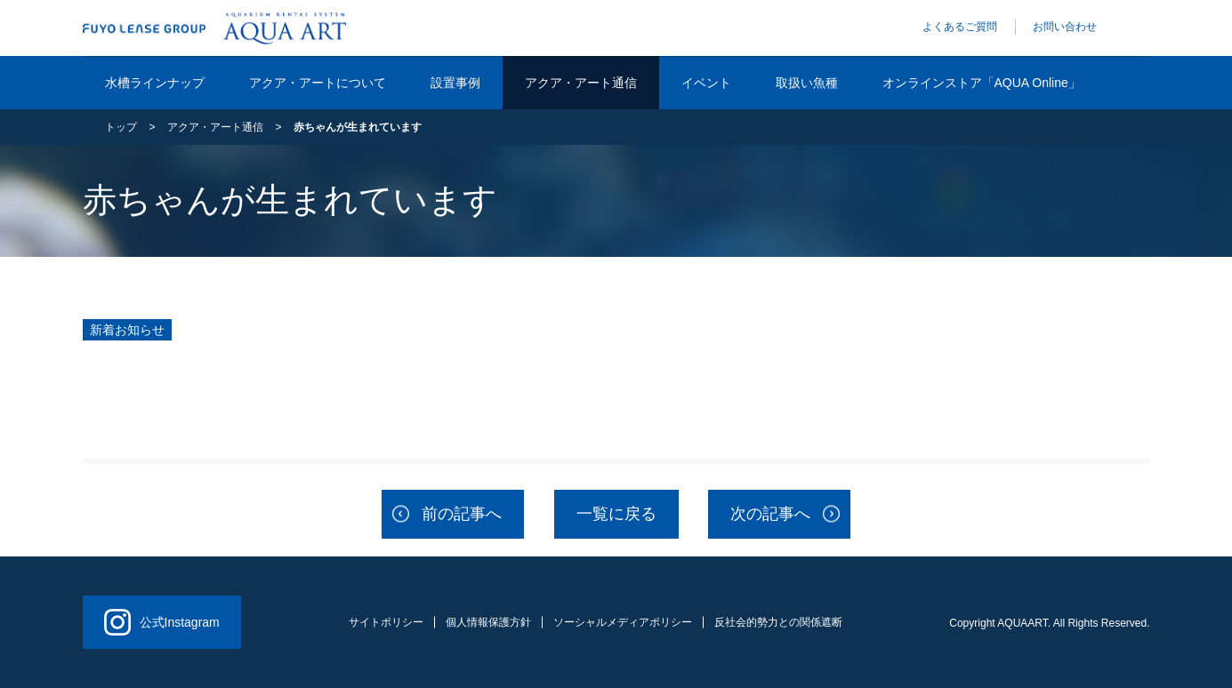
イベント (706, 83)
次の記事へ (770, 514)
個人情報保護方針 (488, 622)
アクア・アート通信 (581, 83)
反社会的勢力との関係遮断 (778, 622)
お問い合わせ (1065, 26)
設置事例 (455, 83)
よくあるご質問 (959, 26)
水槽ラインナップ (155, 83)
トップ (121, 127)
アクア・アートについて (317, 83)
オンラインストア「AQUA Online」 (981, 83)
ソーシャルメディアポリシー (622, 622)
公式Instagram (162, 622)
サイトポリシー (386, 622)
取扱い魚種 (807, 83)
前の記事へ (462, 514)
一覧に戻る (616, 514)
